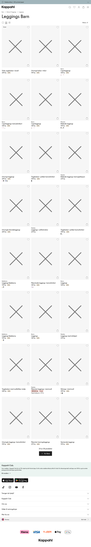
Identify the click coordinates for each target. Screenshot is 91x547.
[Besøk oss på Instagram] (10, 487)
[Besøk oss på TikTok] (3, 487)
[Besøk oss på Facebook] (23, 487)
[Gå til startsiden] (8, 7)
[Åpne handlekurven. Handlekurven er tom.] (83, 7)
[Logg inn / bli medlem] (79, 7)
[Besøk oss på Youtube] (16, 487)
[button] (45, 453)
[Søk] (70, 7)
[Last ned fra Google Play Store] (21, 480)
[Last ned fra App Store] (8, 480)
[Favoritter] (74, 7)
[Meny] (88, 7)
